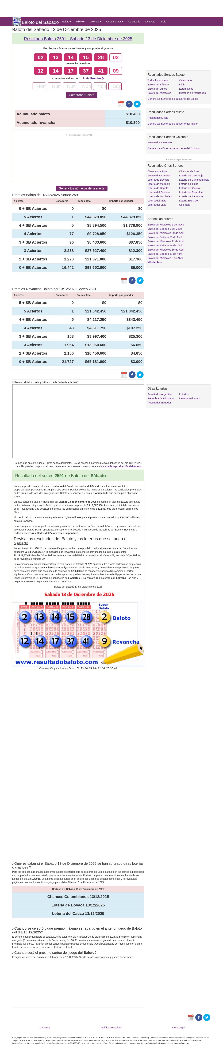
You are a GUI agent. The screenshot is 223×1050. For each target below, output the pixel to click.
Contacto (150, 21)
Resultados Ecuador (159, 402)
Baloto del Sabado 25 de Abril (165, 237)
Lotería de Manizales (160, 196)
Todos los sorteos (158, 80)
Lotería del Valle (157, 204)
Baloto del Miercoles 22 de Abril (166, 241)
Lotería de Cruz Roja (191, 175)
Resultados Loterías (159, 175)
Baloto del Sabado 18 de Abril (165, 245)
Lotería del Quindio (159, 192)
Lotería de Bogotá (158, 188)
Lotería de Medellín (159, 183)
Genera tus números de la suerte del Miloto (173, 123)
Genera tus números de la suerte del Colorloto (174, 148)
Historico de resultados (192, 92)
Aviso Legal (178, 1027)
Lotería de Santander (191, 196)
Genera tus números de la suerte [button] (82, 188)
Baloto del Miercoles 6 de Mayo (166, 224)
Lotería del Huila (188, 183)
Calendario (134, 21)
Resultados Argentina (160, 394)
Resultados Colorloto (160, 142)
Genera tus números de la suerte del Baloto (173, 98)
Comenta (45, 1027)
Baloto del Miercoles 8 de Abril (165, 257)
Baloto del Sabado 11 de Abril (165, 253)
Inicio (163, 21)
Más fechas (155, 262)
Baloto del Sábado (158, 84)
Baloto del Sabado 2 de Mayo (165, 228)
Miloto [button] (80, 21)
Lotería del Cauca (189, 188)
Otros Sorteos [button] (114, 21)
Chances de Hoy (157, 171)
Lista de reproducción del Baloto (122, 466)
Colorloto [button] (95, 21)
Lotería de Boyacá (158, 179)
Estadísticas (186, 88)
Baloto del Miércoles (159, 92)
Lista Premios (93, 78)
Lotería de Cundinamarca (194, 179)
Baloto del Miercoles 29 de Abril (166, 232)
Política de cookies (111, 1027)
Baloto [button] (66, 21)
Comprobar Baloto (81, 95)
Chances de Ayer (189, 171)
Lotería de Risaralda (191, 192)
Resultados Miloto (158, 117)
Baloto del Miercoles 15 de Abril (166, 249)
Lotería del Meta (157, 200)
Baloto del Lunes (157, 88)
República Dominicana (161, 398)
